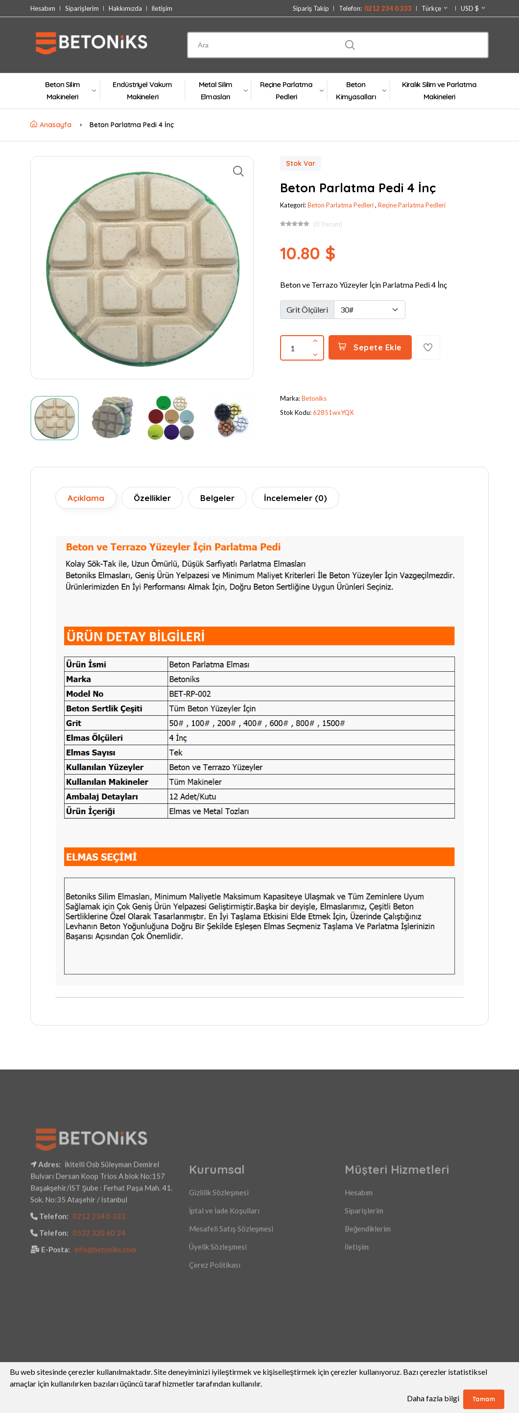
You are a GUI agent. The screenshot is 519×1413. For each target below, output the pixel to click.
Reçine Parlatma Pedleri (291, 90)
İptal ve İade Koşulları (224, 1270)
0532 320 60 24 (98, 1292)
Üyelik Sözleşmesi (218, 1306)
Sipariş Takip (311, 8)
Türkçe (435, 8)
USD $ (473, 8)
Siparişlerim (82, 8)
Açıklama (86, 498)
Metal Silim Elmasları (223, 90)
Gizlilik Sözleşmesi (219, 1252)
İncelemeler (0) (295, 498)
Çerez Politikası (214, 1325)
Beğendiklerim (368, 1288)
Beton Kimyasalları (361, 90)
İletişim (162, 8)
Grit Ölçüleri (307, 309)
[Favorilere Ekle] (428, 347)
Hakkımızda (125, 8)
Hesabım (42, 8)
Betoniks (314, 398)
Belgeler (217, 498)
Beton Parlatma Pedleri (340, 205)
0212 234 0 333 (98, 1276)
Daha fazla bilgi (433, 1398)
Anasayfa (50, 124)
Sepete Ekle (370, 347)
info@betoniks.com (105, 1309)
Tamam (483, 1399)
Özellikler (152, 498)
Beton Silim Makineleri (70, 90)
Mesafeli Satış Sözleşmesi (231, 1288)
